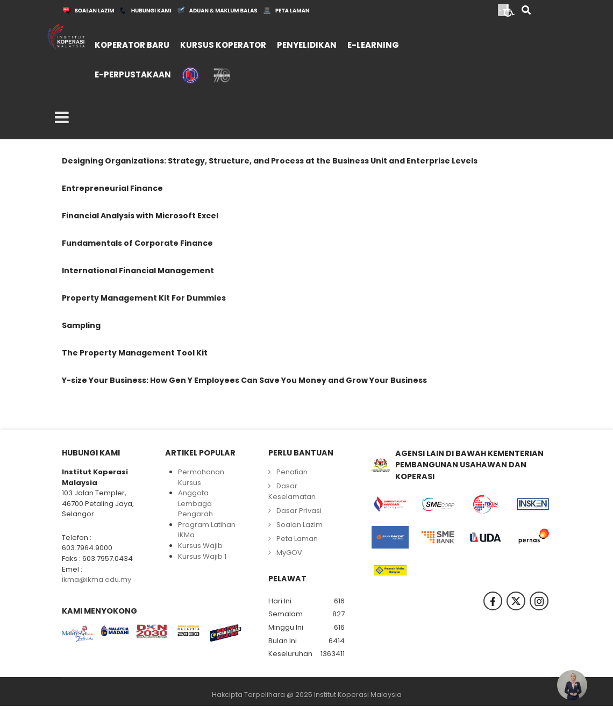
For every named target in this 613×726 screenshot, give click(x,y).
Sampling (81, 325)
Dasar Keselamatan (292, 491)
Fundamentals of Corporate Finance (137, 243)
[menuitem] (132, 44)
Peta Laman (297, 538)
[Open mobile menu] (62, 118)
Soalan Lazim (299, 524)
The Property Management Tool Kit (135, 352)
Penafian (292, 472)
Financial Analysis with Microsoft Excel (140, 215)
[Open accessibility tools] (509, 9)
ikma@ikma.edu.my (96, 579)
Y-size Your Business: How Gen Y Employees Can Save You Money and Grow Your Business (244, 380)
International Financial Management (138, 270)
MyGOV (289, 552)
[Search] (526, 11)
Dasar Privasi (299, 511)
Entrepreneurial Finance (112, 188)
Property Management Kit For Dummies (144, 298)
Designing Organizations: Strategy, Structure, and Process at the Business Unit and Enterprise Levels (269, 160)
